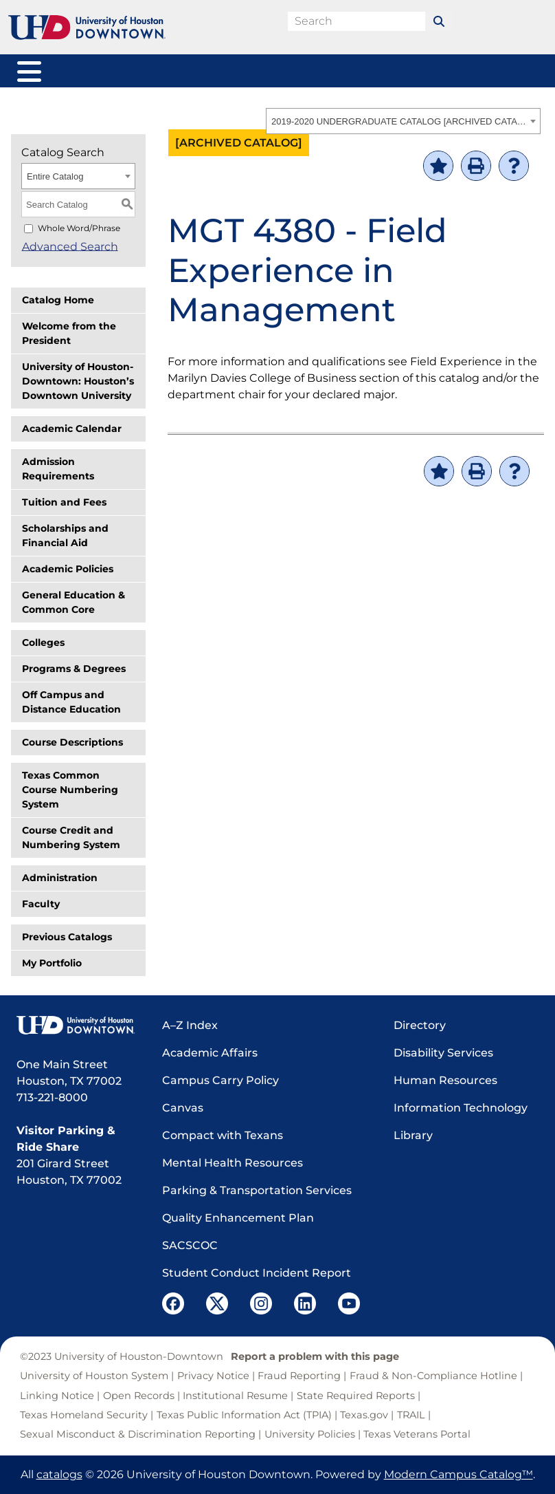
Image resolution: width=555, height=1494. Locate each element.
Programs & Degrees (74, 668)
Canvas (182, 1107)
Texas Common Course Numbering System (70, 789)
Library (413, 1135)
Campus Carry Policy (220, 1080)
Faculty (41, 904)
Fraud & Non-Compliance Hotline (433, 1376)
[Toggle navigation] (27, 69)
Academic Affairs (210, 1052)
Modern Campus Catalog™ (458, 1474)
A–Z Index (190, 1025)
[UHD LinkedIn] (305, 1303)
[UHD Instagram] (261, 1303)
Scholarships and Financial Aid (65, 535)
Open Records (138, 1395)
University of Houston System (94, 1376)
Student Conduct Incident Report (256, 1272)
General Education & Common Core (73, 602)
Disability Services (443, 1052)
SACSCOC (190, 1245)
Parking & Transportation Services (257, 1190)
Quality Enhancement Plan (238, 1217)
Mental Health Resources (232, 1162)
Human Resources (445, 1080)
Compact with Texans (222, 1135)
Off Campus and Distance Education (71, 702)
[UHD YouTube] (349, 1303)
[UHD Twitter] (217, 1303)
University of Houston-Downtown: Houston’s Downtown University (78, 381)
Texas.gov (364, 1415)
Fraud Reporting (299, 1376)
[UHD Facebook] (173, 1303)
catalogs (59, 1474)
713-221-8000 (52, 1097)
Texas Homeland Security (84, 1415)
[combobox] (403, 121)
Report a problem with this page (315, 1356)
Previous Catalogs (67, 937)
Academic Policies (67, 569)
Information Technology (461, 1107)
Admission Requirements (58, 468)
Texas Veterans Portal (417, 1434)
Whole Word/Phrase (79, 228)
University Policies (309, 1434)
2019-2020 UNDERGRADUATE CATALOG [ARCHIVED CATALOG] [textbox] (398, 121)
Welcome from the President (69, 333)
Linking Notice (57, 1395)
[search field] (356, 21)
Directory (420, 1025)
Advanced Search (69, 245)
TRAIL (411, 1415)
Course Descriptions (72, 742)
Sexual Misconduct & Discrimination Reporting (138, 1434)
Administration (60, 878)
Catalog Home (58, 300)
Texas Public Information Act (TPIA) (244, 1415)
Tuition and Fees (64, 502)
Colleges (43, 642)
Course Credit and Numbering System (71, 837)
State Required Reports (356, 1395)
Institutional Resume (235, 1395)
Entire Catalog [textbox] (55, 176)
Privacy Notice (213, 1376)
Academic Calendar (72, 428)
